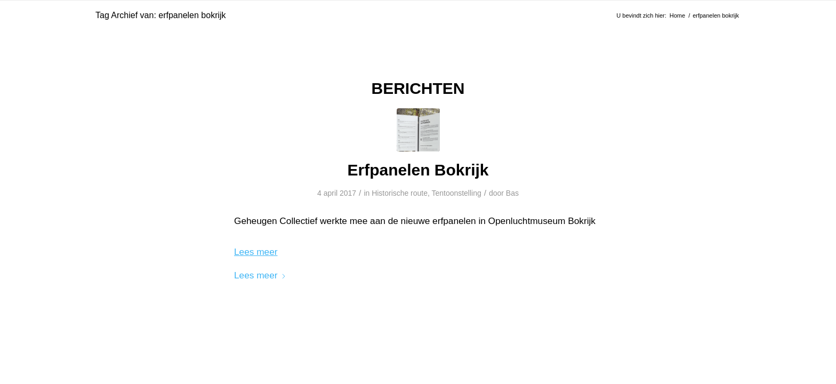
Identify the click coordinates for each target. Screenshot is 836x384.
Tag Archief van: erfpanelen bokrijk (160, 15)
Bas (512, 193)
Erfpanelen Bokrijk (417, 170)
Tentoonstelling (456, 193)
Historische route (400, 193)
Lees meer (260, 275)
